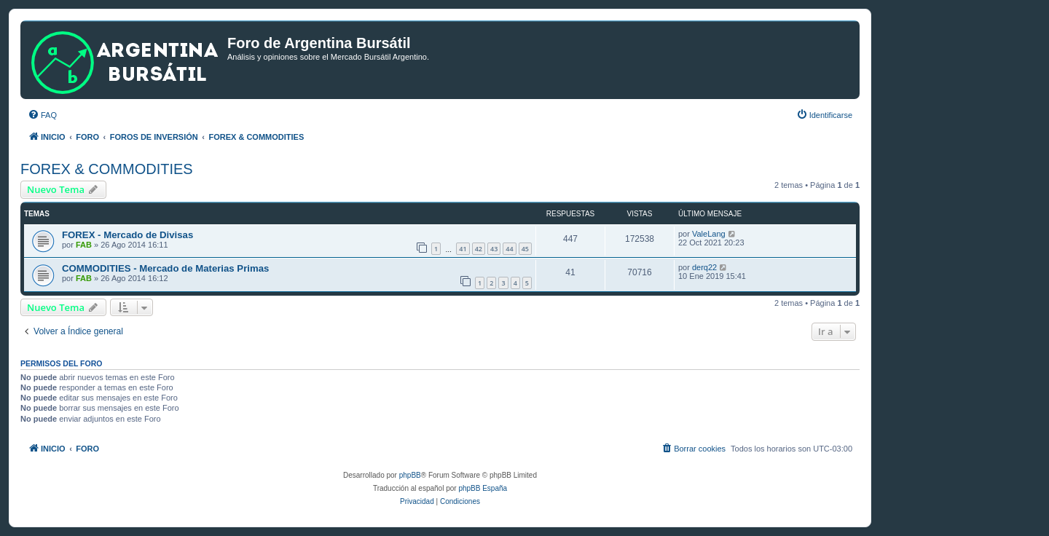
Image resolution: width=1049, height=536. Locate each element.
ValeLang (709, 233)
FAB (84, 244)
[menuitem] (42, 115)
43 (494, 248)
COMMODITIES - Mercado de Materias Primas (165, 268)
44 (509, 248)
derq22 (704, 267)
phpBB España (482, 488)
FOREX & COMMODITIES (106, 169)
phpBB (410, 475)
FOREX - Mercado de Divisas (127, 234)
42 (478, 248)
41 (462, 248)
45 (525, 248)
